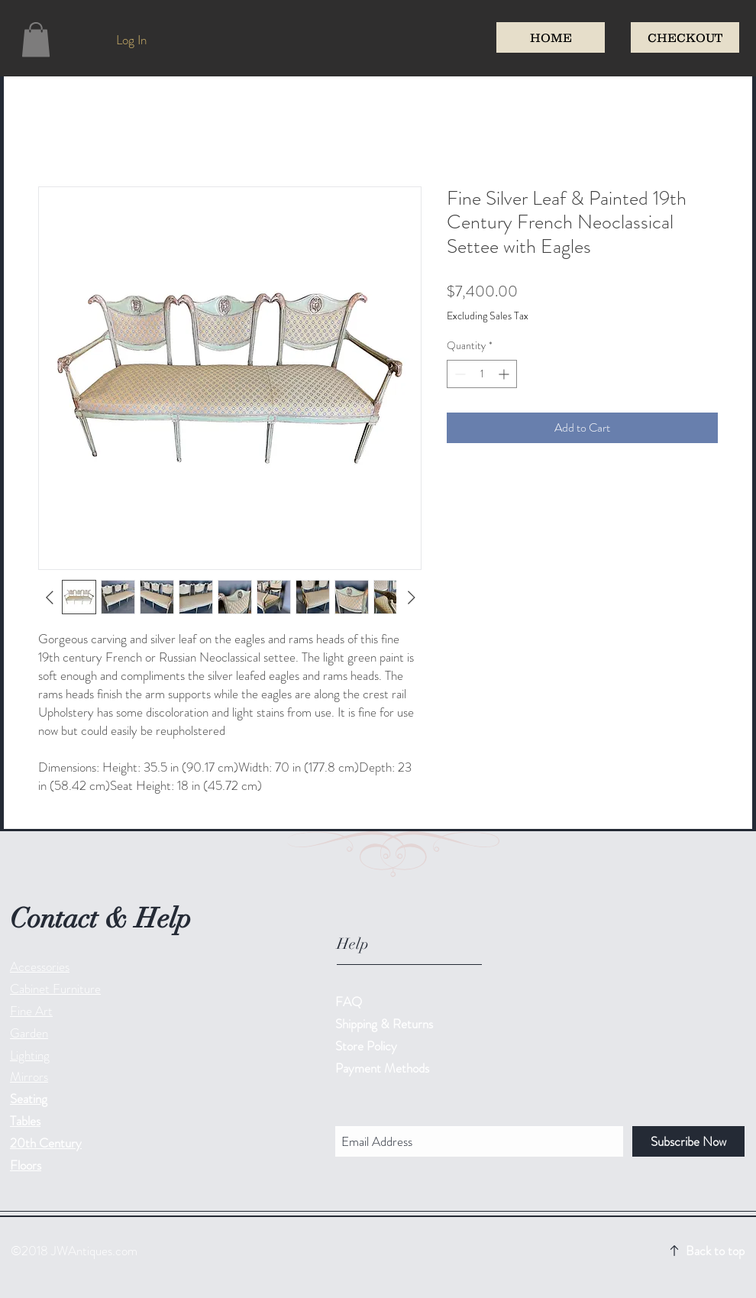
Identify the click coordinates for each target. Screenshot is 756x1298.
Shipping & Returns (385, 1024)
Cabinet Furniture (55, 988)
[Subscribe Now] (688, 1141)
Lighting (30, 1055)
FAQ (348, 1001)
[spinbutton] (482, 374)
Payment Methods (383, 1068)
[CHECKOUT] (685, 37)
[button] (35, 39)
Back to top (715, 1250)
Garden (29, 1033)
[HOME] (550, 37)
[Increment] (505, 374)
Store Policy (366, 1046)
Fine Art (31, 1011)
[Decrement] (458, 374)
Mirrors (29, 1076)
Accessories (39, 966)
